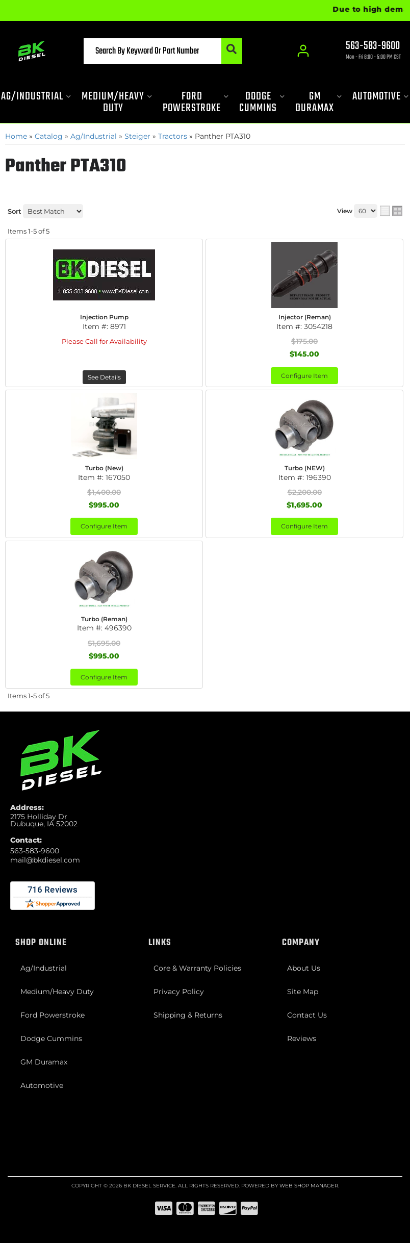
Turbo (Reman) (104, 619)
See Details (104, 377)
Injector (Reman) (304, 317)
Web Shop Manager (308, 1185)
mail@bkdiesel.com (45, 860)
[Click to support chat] (364, 51)
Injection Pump (104, 317)
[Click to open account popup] (304, 51)
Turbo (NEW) (305, 468)
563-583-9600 (34, 850)
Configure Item (304, 375)
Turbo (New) (104, 468)
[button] (163, 51)
